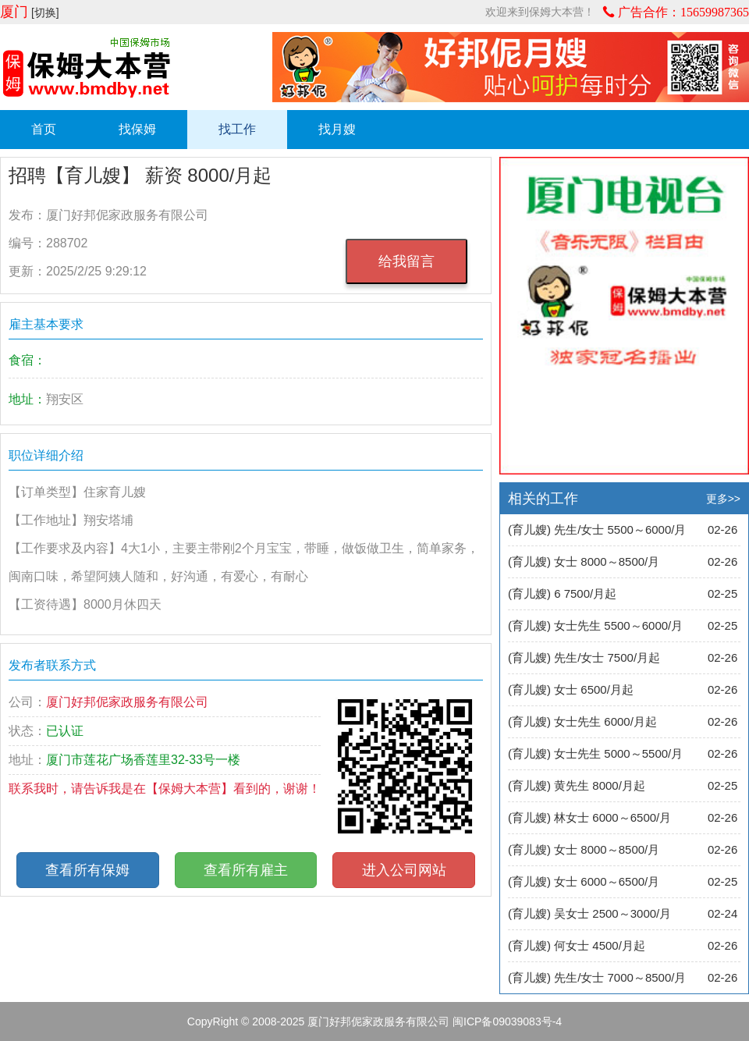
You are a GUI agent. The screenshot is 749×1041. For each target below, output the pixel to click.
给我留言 (406, 261)
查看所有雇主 (246, 870)
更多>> (723, 498)
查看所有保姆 (87, 870)
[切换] (45, 12)
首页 (43, 129)
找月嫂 (337, 129)
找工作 (237, 129)
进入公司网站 (404, 870)
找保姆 (137, 129)
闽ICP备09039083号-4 (507, 1021)
